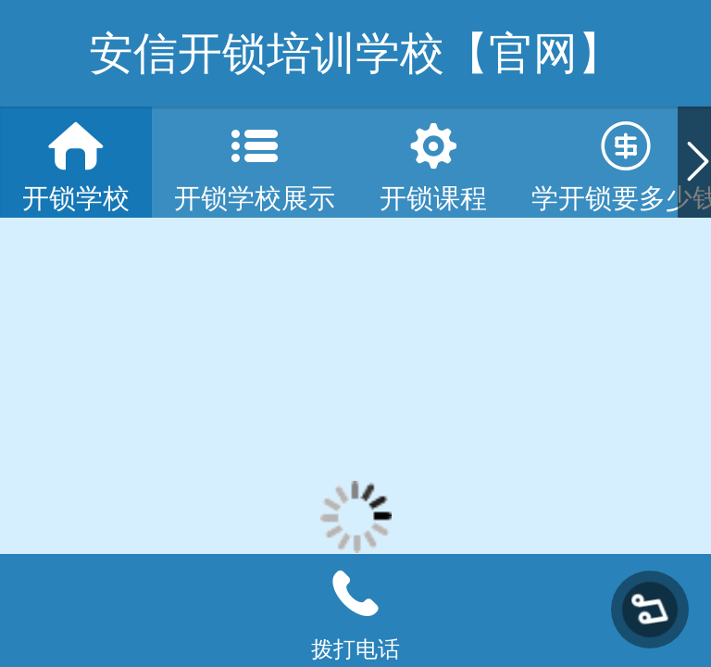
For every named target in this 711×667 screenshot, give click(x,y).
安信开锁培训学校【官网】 (355, 53)
